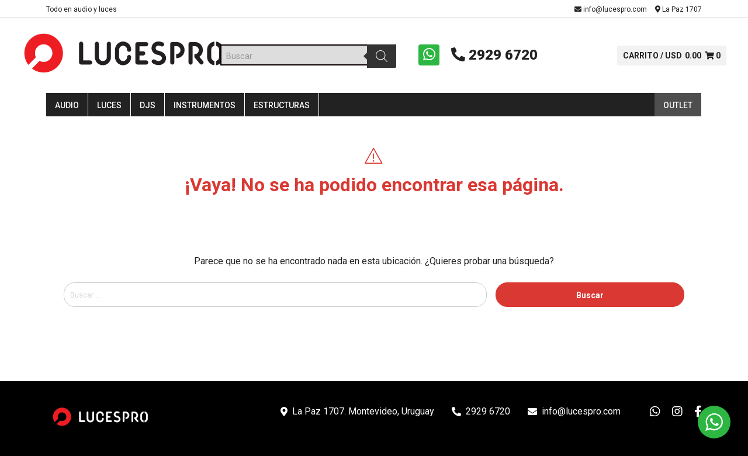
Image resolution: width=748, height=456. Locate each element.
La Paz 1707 (678, 9)
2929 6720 (486, 58)
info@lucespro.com (610, 9)
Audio (67, 112)
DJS (147, 112)
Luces (109, 112)
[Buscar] (377, 59)
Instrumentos (205, 112)
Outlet (677, 112)
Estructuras (282, 112)
